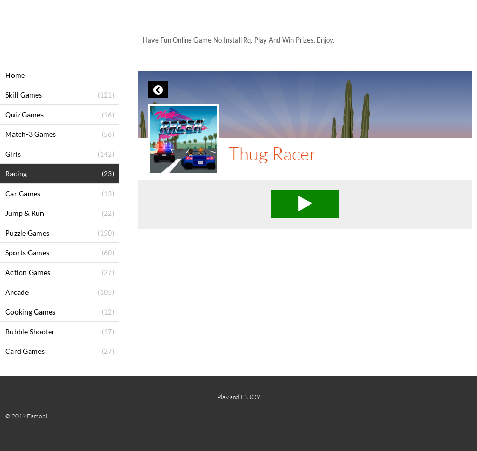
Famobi (37, 416)
